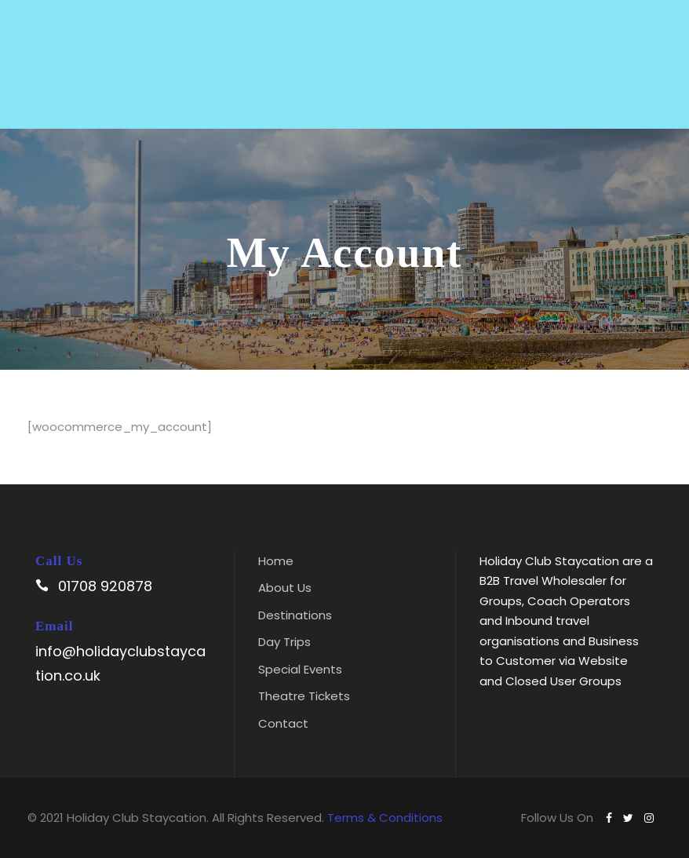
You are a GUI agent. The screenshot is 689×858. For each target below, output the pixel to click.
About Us (285, 587)
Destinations (295, 615)
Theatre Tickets (304, 696)
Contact (283, 723)
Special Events (300, 669)
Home (275, 561)
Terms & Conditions (385, 817)
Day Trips (284, 641)
